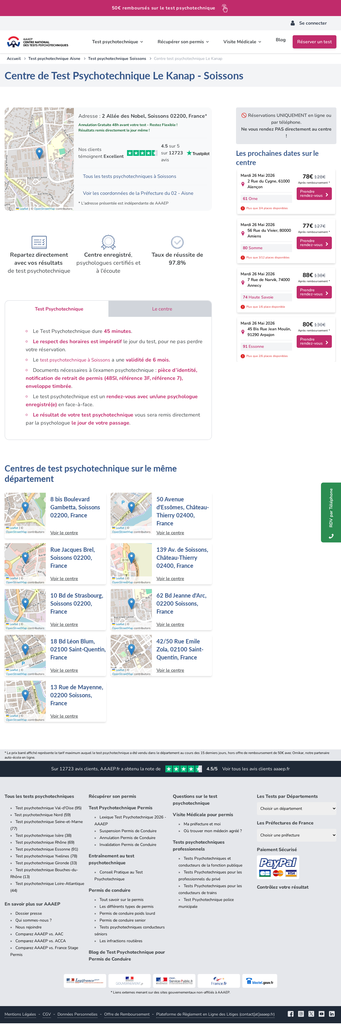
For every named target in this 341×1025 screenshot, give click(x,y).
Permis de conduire (109, 892)
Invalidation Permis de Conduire (128, 846)
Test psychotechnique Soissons (117, 58)
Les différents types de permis (127, 908)
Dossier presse (28, 915)
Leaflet (22, 210)
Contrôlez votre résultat (282, 889)
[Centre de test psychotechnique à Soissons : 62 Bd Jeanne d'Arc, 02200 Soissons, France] (161, 611)
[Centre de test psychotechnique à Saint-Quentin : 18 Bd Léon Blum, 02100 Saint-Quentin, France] (55, 657)
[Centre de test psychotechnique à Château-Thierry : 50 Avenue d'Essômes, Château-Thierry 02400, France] (161, 517)
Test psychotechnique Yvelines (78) (46, 858)
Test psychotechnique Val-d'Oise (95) (48, 809)
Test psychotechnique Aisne (54, 58)
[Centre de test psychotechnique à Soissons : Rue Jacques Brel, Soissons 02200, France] (55, 565)
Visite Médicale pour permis (203, 816)
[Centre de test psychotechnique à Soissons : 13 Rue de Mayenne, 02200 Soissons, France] (55, 703)
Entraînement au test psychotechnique (111, 861)
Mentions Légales (20, 1016)
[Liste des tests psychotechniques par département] (296, 810)
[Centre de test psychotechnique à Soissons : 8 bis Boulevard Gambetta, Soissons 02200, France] (55, 517)
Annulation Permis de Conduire (127, 839)
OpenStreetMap (44, 210)
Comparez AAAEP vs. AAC (39, 935)
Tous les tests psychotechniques (39, 798)
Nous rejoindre (28, 929)
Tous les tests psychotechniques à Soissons (134, 176)
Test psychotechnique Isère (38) (43, 837)
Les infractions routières (121, 942)
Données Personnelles (78, 1016)
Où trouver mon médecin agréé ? (213, 832)
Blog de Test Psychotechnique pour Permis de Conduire (127, 957)
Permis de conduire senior (123, 922)
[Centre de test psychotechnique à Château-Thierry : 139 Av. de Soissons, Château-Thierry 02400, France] (161, 565)
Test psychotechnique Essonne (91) (46, 851)
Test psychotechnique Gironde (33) (46, 864)
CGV (47, 1016)
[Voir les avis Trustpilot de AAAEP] (143, 153)
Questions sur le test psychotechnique (195, 801)
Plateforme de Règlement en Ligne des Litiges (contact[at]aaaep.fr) (215, 1016)
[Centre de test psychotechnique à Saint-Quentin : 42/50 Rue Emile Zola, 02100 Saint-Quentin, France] (161, 657)
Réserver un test (314, 42)
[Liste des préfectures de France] (296, 836)
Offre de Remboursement (127, 1016)
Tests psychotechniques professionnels (199, 847)
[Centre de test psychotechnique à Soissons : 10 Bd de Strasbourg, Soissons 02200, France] (55, 611)
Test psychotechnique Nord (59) (42, 816)
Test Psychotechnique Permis (120, 809)
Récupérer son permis (112, 798)
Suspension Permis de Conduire (128, 832)
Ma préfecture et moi (202, 825)
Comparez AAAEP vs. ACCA (40, 942)
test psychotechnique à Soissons (78, 361)
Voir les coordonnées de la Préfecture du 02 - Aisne (143, 194)
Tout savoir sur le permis (122, 901)
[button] (39, 154)
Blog (281, 42)
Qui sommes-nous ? (33, 922)
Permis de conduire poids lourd (127, 915)
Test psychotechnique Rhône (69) (44, 844)
